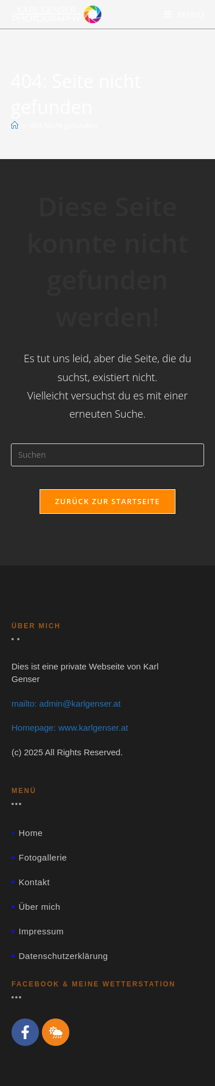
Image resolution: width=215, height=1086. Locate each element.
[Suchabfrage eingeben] (108, 454)
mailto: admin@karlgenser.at (65, 703)
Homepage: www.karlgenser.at (69, 727)
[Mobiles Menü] (184, 14)
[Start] (14, 125)
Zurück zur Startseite (107, 501)
